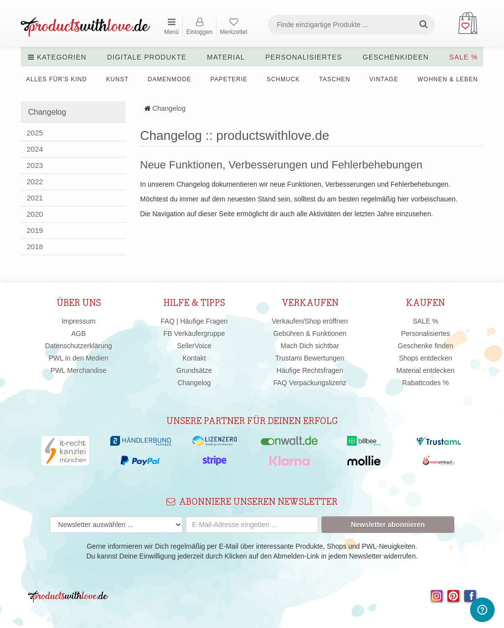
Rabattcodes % (425, 383)
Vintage (384, 79)
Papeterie (228, 79)
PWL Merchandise (79, 370)
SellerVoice (194, 346)
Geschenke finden (425, 346)
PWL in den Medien (79, 358)
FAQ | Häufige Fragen (194, 321)
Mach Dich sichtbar (310, 346)
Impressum (78, 321)
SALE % (463, 57)
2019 (35, 230)
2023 (35, 165)
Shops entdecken (425, 358)
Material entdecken (425, 370)
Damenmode (169, 79)
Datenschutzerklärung (78, 346)
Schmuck (283, 79)
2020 (35, 214)
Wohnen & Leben (447, 79)
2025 (35, 133)
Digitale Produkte (146, 57)
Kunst (117, 79)
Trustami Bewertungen (309, 358)
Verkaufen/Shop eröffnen (310, 321)
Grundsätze (194, 370)
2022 (35, 181)
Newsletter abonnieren (388, 525)
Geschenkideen (396, 57)
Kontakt (194, 358)
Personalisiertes (303, 57)
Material (226, 57)
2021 (35, 198)
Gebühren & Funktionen (309, 333)
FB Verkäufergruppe (194, 333)
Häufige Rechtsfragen (310, 370)
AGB (78, 333)
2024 (35, 149)
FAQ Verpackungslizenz (309, 383)
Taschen (334, 79)
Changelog (169, 108)
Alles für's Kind (56, 79)
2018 (35, 246)
